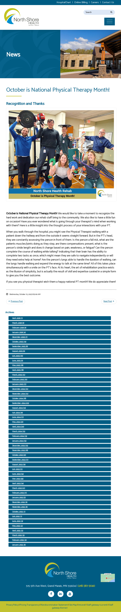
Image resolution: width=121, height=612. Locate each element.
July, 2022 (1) (17, 516)
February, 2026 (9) (19, 327)
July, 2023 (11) (17, 469)
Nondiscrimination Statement (54, 605)
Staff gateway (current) (97, 605)
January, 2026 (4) (19, 332)
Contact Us (108, 2)
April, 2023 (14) (18, 483)
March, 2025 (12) (18, 374)
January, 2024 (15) (19, 440)
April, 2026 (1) (17, 318)
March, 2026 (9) (18, 322)
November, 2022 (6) (20, 506)
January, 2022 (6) (19, 544)
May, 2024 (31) (17, 421)
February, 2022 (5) (19, 540)
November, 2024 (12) (20, 393)
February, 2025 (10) (19, 379)
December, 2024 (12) (20, 388)
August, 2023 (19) (19, 464)
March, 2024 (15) (18, 431)
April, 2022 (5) (17, 530)
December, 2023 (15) (20, 445)
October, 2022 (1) (18, 511)
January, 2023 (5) (19, 497)
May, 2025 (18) (17, 365)
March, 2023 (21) (18, 488)
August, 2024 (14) (19, 407)
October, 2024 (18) (19, 398)
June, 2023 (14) (18, 473)
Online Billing (81, 2)
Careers (95, 2)
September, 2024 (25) (20, 403)
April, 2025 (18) (18, 370)
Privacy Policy (12, 605)
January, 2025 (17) (19, 384)
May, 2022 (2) (17, 525)
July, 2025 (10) (17, 355)
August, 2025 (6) (18, 351)
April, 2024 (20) (18, 426)
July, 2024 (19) (17, 412)
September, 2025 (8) (20, 346)
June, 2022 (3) (17, 521)
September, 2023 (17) (20, 459)
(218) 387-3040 (86, 586)
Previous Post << (15, 301)
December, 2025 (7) (19, 337)
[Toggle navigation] (110, 15)
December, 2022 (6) (19, 502)
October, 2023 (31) (19, 455)
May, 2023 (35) (17, 478)
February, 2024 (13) (19, 436)
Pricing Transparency (29, 605)
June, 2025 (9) (17, 360)
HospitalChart (64, 2)
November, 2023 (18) (20, 450)
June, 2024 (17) (18, 417)
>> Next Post (108, 301)
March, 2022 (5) (18, 535)
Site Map (73, 605)
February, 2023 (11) (19, 492)
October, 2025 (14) (19, 341)
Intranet (81, 605)
